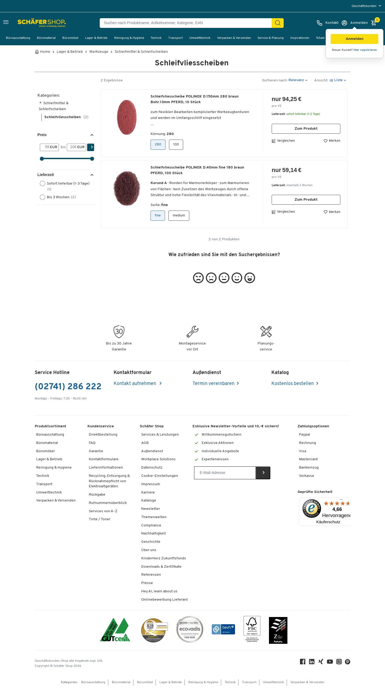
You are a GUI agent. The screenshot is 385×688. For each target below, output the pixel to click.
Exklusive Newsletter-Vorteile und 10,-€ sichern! (235, 426)
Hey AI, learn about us (159, 591)
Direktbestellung (103, 435)
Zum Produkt (306, 129)
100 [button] (176, 144)
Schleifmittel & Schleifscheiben (141, 52)
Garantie (96, 451)
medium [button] (179, 215)
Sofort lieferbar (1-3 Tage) (65, 186)
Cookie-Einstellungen (159, 476)
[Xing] (321, 663)
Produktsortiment (50, 426)
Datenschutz (152, 468)
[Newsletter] (225, 472)
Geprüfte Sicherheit (315, 492)
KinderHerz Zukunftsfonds (163, 558)
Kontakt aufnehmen (135, 383)
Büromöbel (70, 38)
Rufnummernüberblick (108, 503)
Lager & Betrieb (96, 38)
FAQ (92, 443)
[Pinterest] (347, 663)
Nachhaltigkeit (153, 534)
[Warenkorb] (375, 23)
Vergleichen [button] (283, 141)
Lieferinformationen (106, 468)
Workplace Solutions (158, 459)
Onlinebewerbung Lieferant (164, 600)
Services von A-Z (103, 511)
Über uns (148, 550)
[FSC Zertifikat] (252, 630)
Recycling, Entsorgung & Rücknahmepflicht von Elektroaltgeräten (109, 481)
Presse (147, 583)
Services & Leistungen (160, 435)
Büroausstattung (18, 38)
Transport (175, 38)
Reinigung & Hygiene (129, 38)
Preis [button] (42, 135)
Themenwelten (154, 517)
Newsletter (150, 509)
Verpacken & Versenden (234, 38)
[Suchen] (278, 23)
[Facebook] (302, 663)
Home (45, 52)
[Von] (45, 147)
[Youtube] (330, 663)
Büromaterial (46, 38)
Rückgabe (97, 495)
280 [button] (158, 144)
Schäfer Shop (152, 426)
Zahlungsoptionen (313, 426)
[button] (354, 39)
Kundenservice (100, 426)
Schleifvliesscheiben (66, 117)
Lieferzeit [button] (45, 175)
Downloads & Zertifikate (161, 567)
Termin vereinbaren (213, 383)
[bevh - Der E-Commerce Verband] (223, 630)
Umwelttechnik (199, 38)
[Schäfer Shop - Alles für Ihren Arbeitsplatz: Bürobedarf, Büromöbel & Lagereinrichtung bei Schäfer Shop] (30, 23)
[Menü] (341, 501)
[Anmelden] (354, 23)
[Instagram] (339, 663)
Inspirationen (299, 38)
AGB (145, 443)
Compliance (151, 526)
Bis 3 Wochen (59, 197)
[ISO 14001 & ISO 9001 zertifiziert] (115, 630)
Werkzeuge (98, 52)
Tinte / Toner (99, 519)
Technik (156, 38)
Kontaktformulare (103, 459)
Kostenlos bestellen (292, 383)
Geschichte (150, 542)
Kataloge (148, 501)
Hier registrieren (365, 50)
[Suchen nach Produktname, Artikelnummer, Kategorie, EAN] (188, 23)
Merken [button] (332, 141)
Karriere (148, 493)
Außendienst (152, 451)
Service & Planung (270, 38)
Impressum (150, 484)
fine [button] (158, 215)
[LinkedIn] (312, 663)
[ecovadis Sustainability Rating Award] (189, 630)
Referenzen (151, 575)
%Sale (320, 38)
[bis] (72, 147)
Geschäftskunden (364, 6)
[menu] (367, 6)
